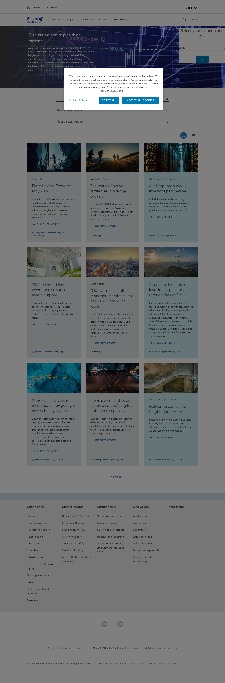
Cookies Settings (78, 100)
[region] (113, 89)
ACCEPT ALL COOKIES (140, 100)
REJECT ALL (109, 100)
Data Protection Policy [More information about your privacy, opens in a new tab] (113, 91)
